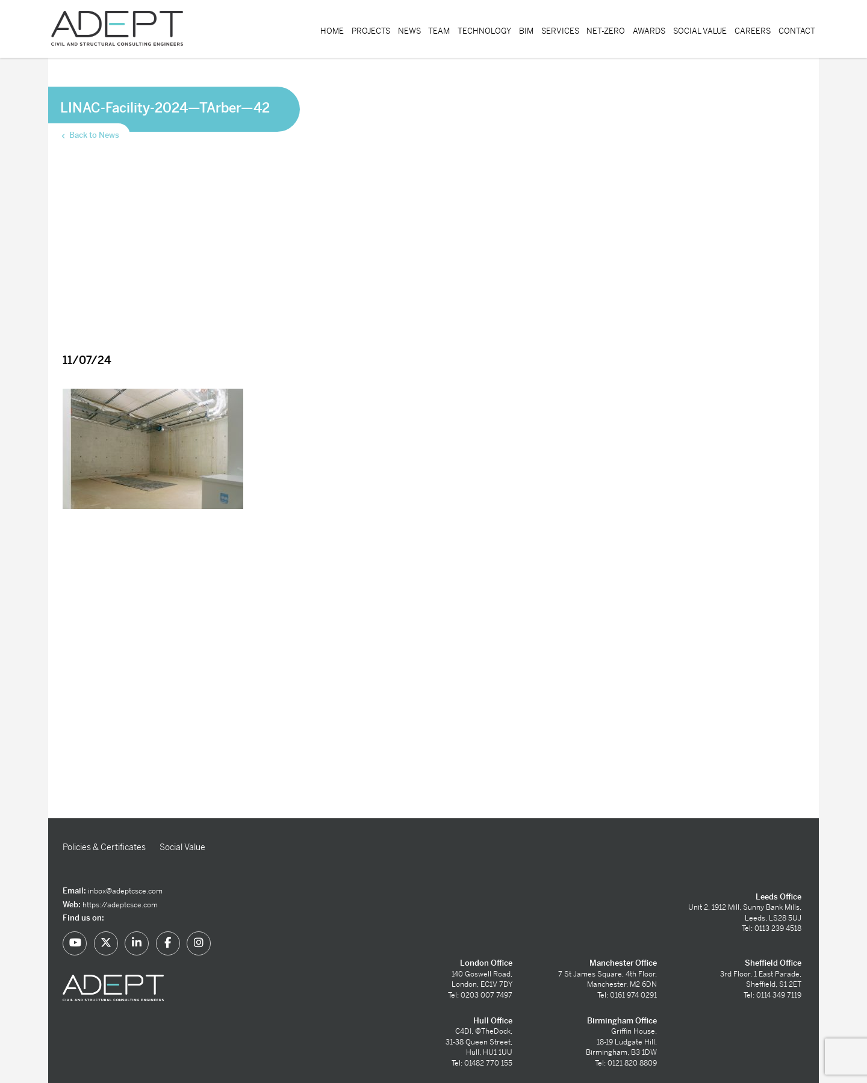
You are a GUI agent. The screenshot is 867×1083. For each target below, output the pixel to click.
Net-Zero (605, 31)
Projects (371, 31)
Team (439, 31)
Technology (484, 31)
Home (332, 31)
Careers (753, 31)
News (409, 31)
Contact (796, 31)
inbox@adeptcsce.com (125, 891)
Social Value (700, 31)
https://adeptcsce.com (120, 905)
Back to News (89, 135)
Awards (649, 31)
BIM (526, 31)
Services (560, 31)
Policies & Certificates (104, 847)
